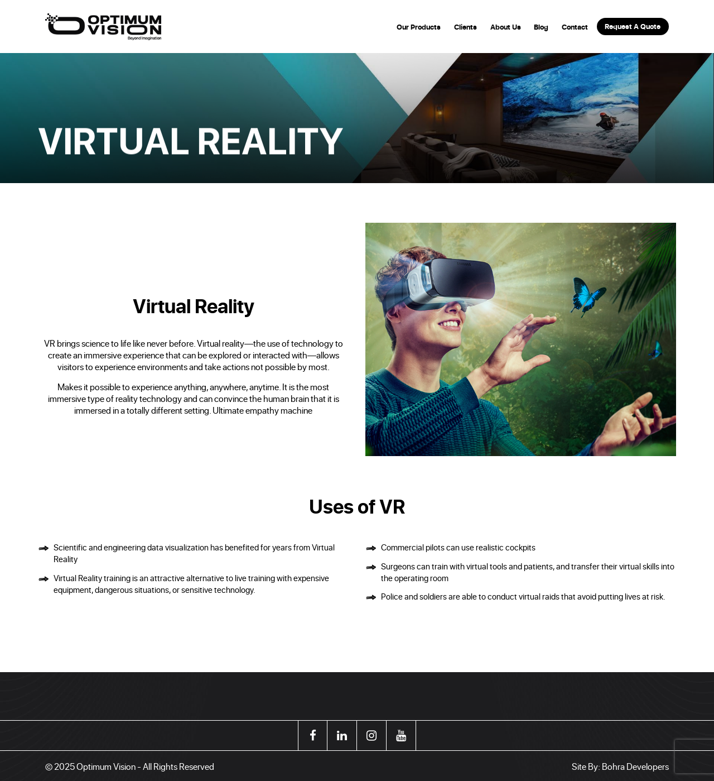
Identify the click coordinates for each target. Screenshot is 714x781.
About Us (505, 27)
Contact (575, 27)
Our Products (419, 27)
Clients (465, 27)
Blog (541, 27)
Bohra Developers (635, 766)
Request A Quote (632, 26)
